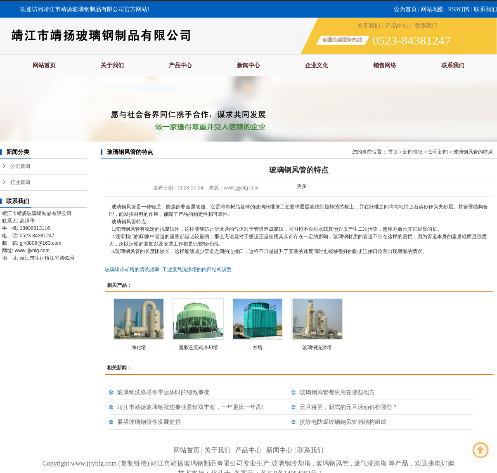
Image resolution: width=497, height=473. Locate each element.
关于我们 (368, 26)
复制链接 (134, 463)
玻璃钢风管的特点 (473, 152)
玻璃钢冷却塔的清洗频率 (132, 269)
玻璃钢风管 (332, 463)
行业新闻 (20, 182)
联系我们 (485, 9)
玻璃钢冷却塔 (291, 463)
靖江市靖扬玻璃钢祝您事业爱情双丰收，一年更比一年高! (190, 407)
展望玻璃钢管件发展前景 (149, 422)
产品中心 (397, 26)
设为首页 (405, 9)
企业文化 (316, 65)
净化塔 (138, 347)
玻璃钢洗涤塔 (317, 347)
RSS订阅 (459, 9)
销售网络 (384, 65)
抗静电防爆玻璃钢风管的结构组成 (343, 422)
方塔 (258, 347)
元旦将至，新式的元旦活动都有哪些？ (349, 407)
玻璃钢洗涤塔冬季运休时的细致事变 (163, 392)
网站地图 (432, 9)
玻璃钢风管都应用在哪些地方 (337, 392)
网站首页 (44, 65)
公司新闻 (20, 166)
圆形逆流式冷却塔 (198, 347)
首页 (393, 152)
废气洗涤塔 (370, 463)
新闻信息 (413, 152)
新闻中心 (248, 65)
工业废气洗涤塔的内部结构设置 (197, 269)
